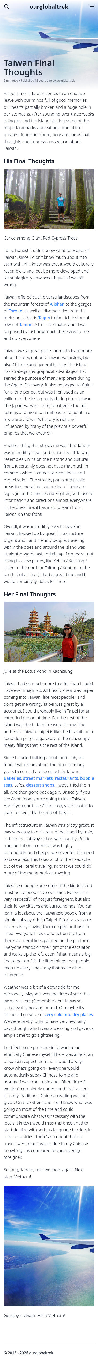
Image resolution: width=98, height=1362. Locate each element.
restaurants (66, 778)
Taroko (15, 311)
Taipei (44, 317)
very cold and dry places (69, 1014)
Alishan (57, 304)
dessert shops (40, 785)
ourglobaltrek (49, 6)
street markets (38, 778)
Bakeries (12, 778)
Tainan (26, 324)
